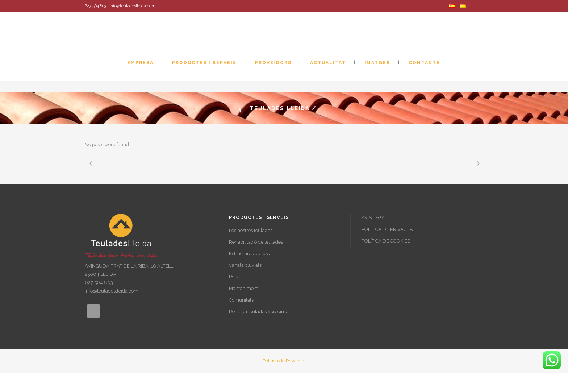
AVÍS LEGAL (374, 217)
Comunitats (241, 300)
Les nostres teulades (250, 230)
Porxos (236, 276)
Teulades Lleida (280, 108)
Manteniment (243, 288)
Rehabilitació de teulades (256, 242)
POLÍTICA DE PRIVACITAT (388, 229)
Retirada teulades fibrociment (261, 311)
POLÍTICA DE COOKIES (386, 241)
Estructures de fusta (250, 253)
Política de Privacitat (284, 361)
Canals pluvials (245, 265)
